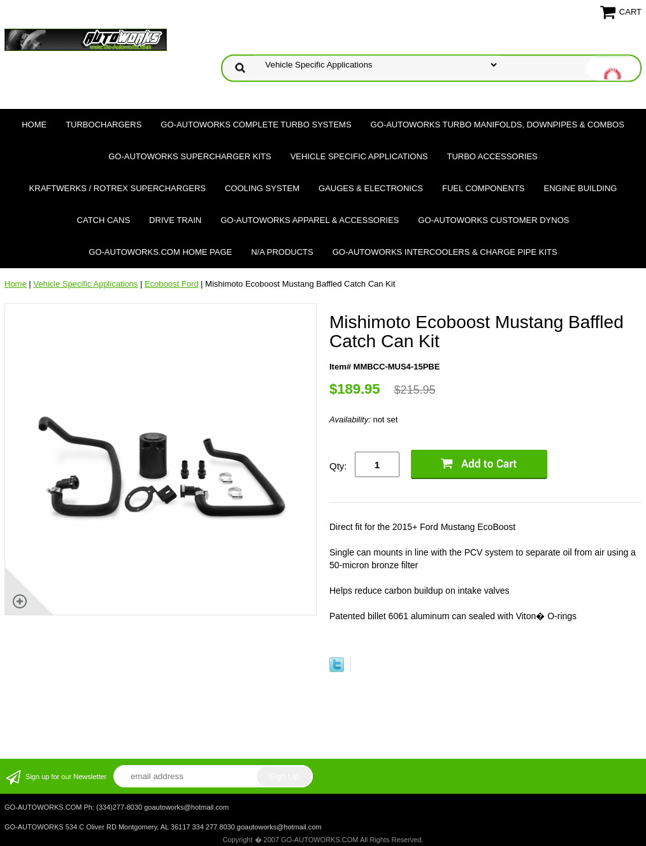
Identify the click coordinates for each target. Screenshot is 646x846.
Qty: (338, 466)
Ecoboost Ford (172, 284)
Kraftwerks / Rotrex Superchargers (117, 188)
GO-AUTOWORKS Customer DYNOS (493, 220)
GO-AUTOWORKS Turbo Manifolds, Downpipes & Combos (497, 124)
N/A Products (282, 252)
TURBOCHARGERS (103, 124)
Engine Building (580, 188)
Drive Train (175, 220)
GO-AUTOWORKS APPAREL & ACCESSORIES (309, 220)
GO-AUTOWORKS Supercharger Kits (189, 156)
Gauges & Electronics (371, 188)
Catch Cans (104, 220)
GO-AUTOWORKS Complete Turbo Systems (256, 124)
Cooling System (262, 188)
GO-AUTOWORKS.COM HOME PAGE (160, 252)
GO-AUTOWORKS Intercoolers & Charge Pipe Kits (445, 252)
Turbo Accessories (492, 156)
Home (34, 124)
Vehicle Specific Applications (359, 156)
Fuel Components (483, 188)
